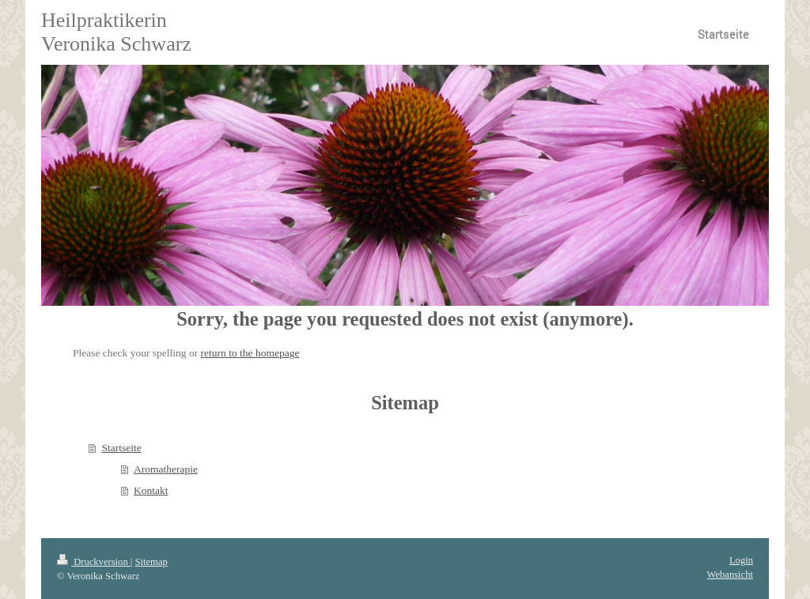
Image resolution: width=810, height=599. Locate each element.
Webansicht (730, 574)
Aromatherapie (166, 469)
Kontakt (151, 490)
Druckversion (94, 561)
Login (741, 560)
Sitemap (151, 561)
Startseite (121, 448)
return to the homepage (250, 353)
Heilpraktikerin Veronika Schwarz (116, 32)
